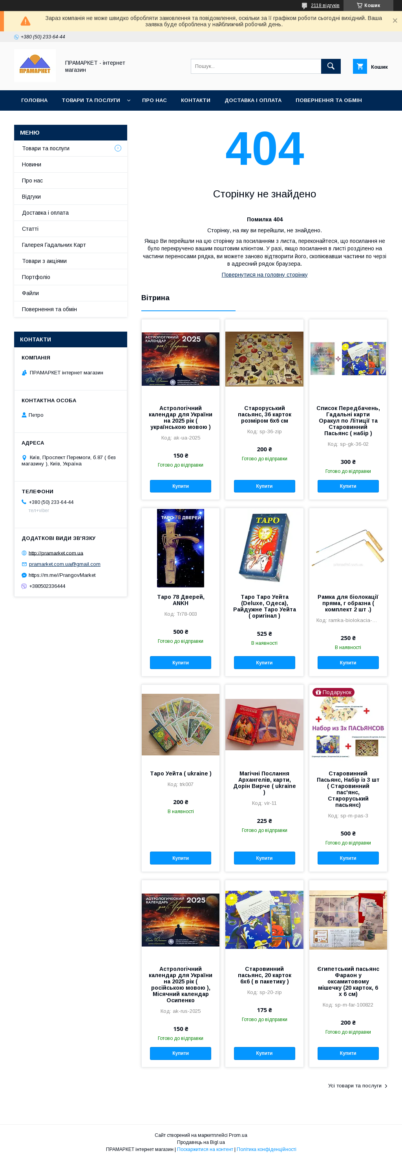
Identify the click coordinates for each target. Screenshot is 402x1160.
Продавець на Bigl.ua (201, 1142)
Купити (180, 486)
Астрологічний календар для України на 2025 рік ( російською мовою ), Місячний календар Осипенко (180, 984)
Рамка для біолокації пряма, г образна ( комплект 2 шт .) (348, 603)
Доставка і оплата (253, 100)
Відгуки (31, 196)
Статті (30, 229)
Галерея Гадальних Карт (54, 245)
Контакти (195, 100)
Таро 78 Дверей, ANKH (181, 600)
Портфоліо (36, 277)
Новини (31, 164)
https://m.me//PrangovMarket (62, 575)
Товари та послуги (91, 100)
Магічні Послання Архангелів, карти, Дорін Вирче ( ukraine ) (264, 782)
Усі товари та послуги (355, 1086)
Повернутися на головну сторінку (265, 275)
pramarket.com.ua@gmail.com (64, 564)
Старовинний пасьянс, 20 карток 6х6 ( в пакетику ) (264, 975)
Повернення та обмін (329, 100)
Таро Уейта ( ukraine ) (181, 773)
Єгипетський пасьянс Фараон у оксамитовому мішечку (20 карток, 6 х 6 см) (348, 981)
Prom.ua (238, 1135)
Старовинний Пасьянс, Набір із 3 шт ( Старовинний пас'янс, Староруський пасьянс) (348, 789)
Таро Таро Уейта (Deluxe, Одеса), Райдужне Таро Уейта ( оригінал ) (264, 606)
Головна (34, 100)
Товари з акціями (44, 261)
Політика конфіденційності (266, 1149)
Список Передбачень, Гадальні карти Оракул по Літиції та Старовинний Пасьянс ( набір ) (348, 420)
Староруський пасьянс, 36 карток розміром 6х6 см (264, 414)
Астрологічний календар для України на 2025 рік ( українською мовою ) (180, 417)
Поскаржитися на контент (205, 1149)
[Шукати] (331, 66)
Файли (30, 293)
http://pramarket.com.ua (56, 553)
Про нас (154, 100)
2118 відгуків (325, 5)
